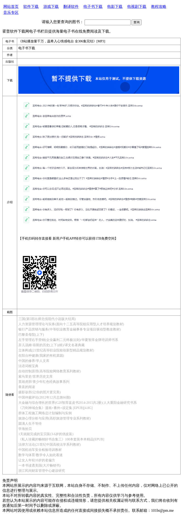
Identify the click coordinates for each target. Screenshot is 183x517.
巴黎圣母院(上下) (31, 334)
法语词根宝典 (28, 366)
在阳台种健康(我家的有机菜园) (41, 355)
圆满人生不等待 (30, 423)
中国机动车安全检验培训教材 (40, 450)
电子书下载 (92, 7)
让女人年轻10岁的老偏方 (36, 460)
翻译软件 (71, 7)
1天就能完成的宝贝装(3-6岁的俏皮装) (45, 434)
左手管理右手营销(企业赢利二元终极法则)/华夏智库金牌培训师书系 (68, 340)
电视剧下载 (136, 7)
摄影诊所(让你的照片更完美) (39, 392)
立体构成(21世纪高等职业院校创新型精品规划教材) (56, 350)
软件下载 (31, 7)
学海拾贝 (25, 429)
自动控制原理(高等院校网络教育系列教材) (49, 371)
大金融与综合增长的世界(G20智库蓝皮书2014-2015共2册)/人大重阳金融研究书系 (77, 402)
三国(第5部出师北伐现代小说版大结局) (47, 319)
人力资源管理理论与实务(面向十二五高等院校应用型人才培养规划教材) (71, 324)
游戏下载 (51, 7)
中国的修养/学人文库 (33, 361)
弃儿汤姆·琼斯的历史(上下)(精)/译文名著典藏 (51, 345)
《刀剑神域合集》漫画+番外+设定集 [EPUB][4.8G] (55, 408)
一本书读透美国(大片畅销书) (39, 465)
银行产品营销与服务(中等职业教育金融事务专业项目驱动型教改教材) (69, 329)
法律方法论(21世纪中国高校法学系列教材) (49, 444)
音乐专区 (11, 12)
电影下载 (114, 7)
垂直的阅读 (26, 387)
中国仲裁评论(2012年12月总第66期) (44, 397)
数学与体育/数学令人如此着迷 (40, 455)
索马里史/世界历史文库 (35, 376)
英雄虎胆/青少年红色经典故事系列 (43, 382)
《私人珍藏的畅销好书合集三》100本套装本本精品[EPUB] (61, 439)
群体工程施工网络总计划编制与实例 (45, 413)
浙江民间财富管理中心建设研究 (41, 471)
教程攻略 (158, 7)
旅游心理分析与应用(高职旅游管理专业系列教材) (54, 418)
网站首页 (11, 7)
